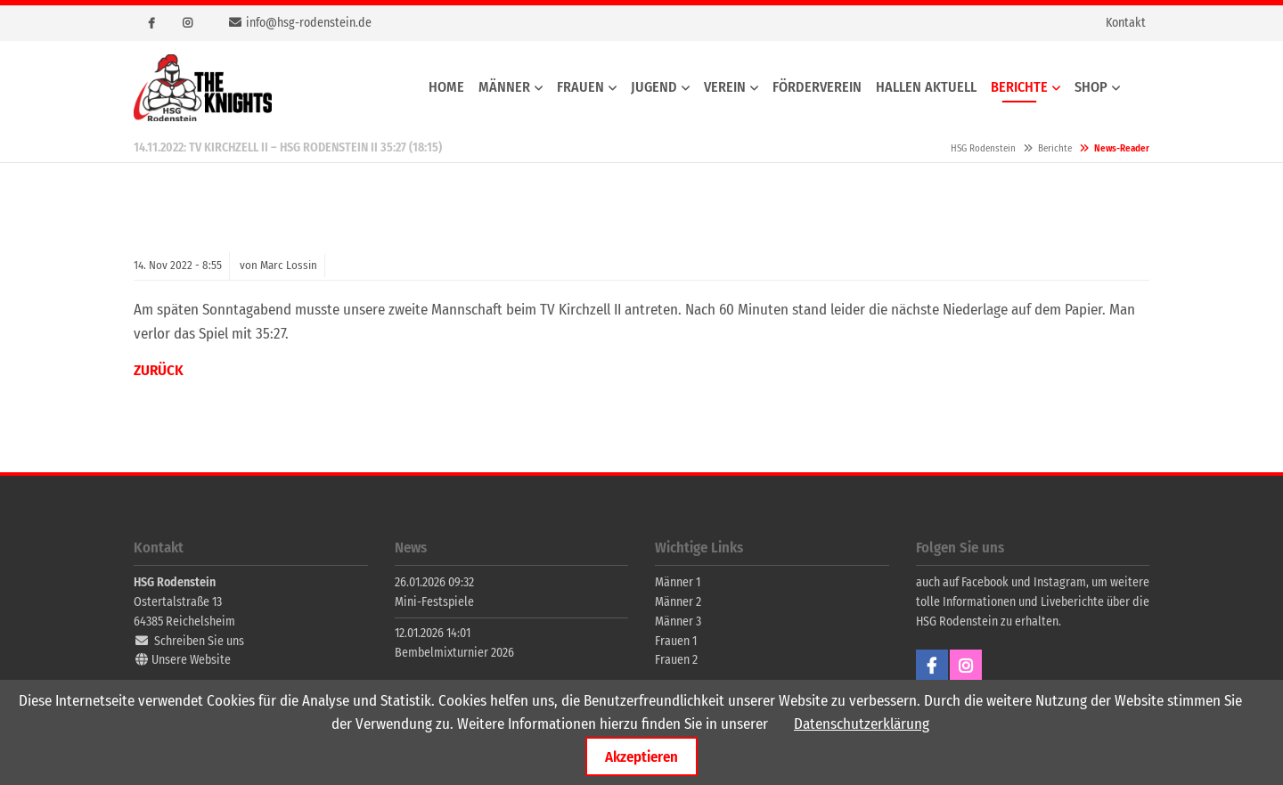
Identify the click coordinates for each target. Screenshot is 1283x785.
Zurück (159, 370)
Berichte (1055, 148)
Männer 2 (678, 601)
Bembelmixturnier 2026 (454, 652)
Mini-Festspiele (434, 601)
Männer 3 (678, 621)
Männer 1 (677, 582)
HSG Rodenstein (203, 87)
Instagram (187, 23)
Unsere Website (191, 659)
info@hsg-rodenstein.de (309, 22)
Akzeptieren (641, 756)
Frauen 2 (676, 659)
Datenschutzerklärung (861, 724)
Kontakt (1126, 22)
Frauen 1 (676, 641)
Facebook (151, 23)
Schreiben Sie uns (199, 641)
